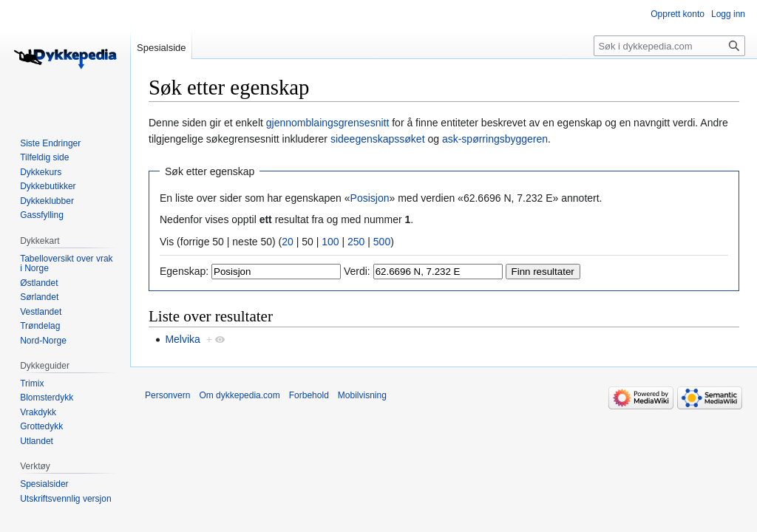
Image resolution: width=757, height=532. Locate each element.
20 (287, 242)
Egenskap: (184, 271)
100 (330, 242)
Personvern (167, 395)
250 (355, 242)
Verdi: (357, 271)
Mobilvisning (362, 395)
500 (381, 242)
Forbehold (309, 395)
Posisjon (370, 198)
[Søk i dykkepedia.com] (669, 45)
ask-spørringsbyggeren (495, 139)
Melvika (182, 339)
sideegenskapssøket (377, 139)
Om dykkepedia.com (239, 395)
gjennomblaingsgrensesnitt (328, 123)
